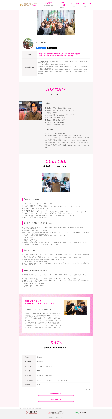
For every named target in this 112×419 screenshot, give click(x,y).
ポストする (53, 48)
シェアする (42, 48)
